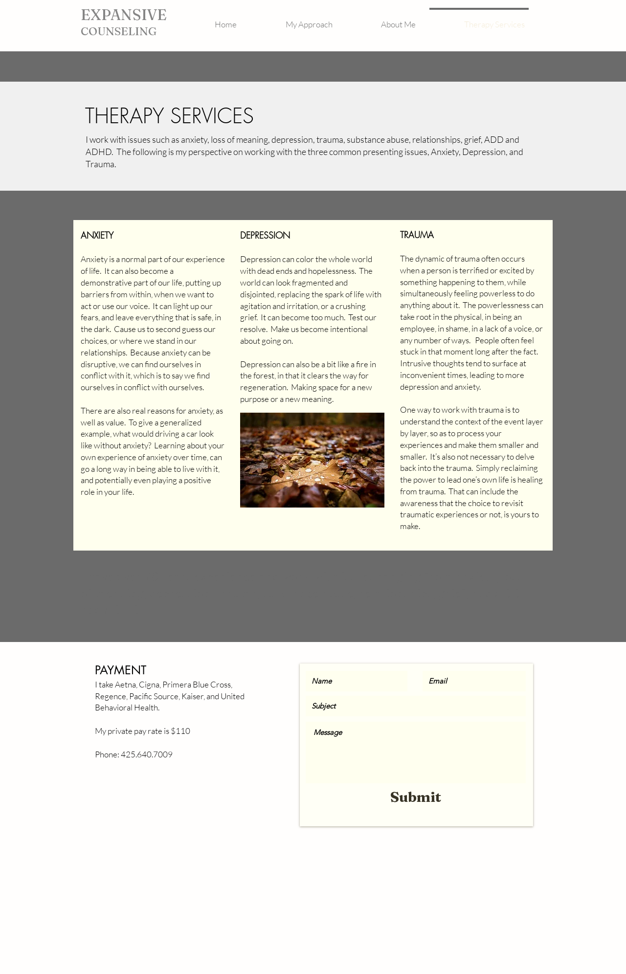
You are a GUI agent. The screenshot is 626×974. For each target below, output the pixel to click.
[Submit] (415, 797)
